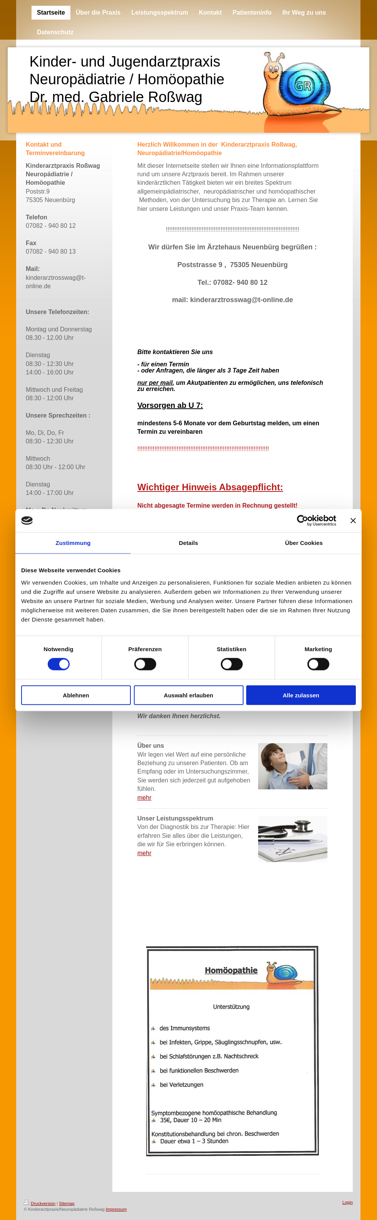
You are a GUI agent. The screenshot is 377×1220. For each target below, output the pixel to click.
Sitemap (66, 1203)
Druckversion (39, 1203)
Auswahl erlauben (188, 695)
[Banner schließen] (353, 520)
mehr (144, 797)
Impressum (116, 1209)
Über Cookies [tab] (304, 543)
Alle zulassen (301, 695)
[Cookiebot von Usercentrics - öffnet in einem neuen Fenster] (302, 520)
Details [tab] (188, 543)
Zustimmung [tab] (73, 543)
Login (347, 1202)
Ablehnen (76, 695)
